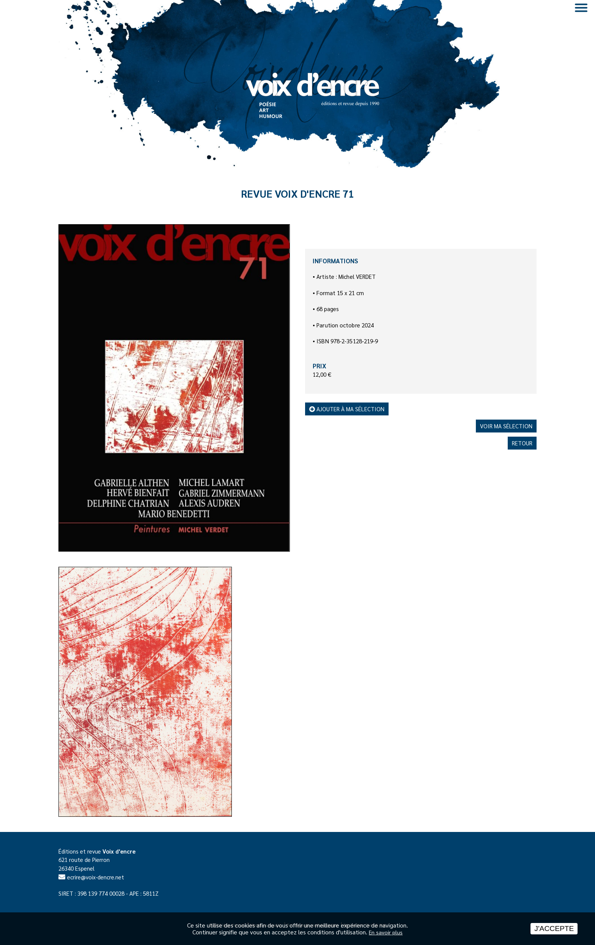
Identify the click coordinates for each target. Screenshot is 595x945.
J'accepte (554, 928)
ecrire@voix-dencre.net (95, 877)
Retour (522, 443)
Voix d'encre (118, 851)
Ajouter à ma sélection (346, 408)
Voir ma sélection (506, 425)
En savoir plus (386, 932)
